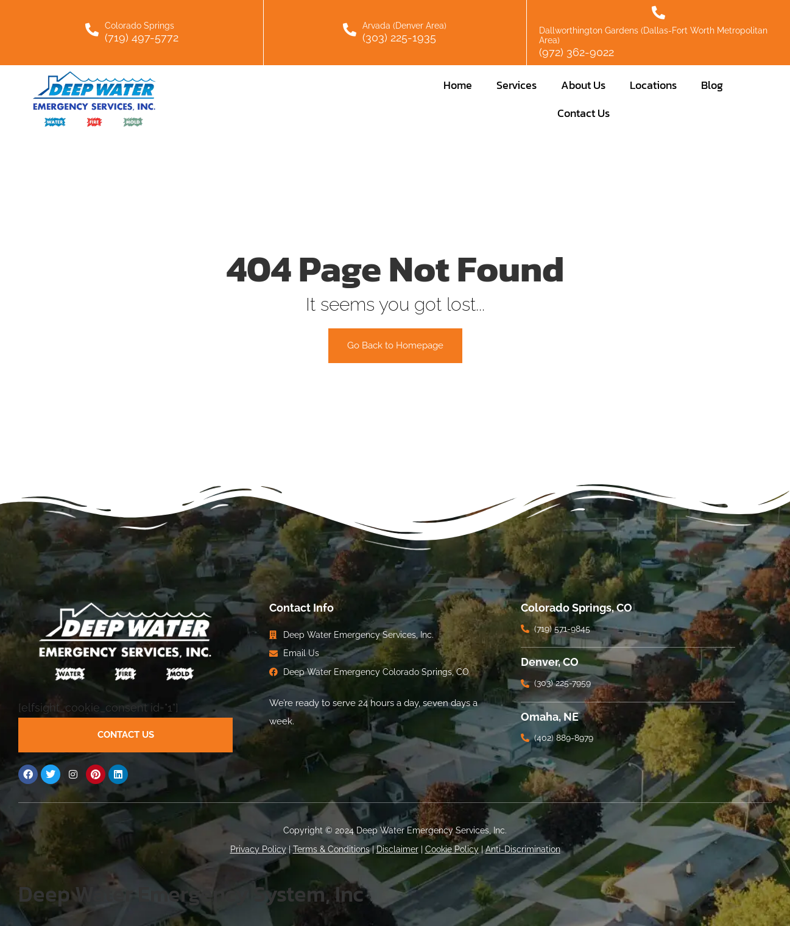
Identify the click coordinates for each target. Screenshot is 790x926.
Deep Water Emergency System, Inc (191, 893)
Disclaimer (397, 849)
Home (457, 85)
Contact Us (583, 113)
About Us (583, 85)
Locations (653, 85)
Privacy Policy (258, 849)
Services (516, 85)
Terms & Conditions (331, 849)
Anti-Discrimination (522, 849)
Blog (712, 85)
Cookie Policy (452, 849)
